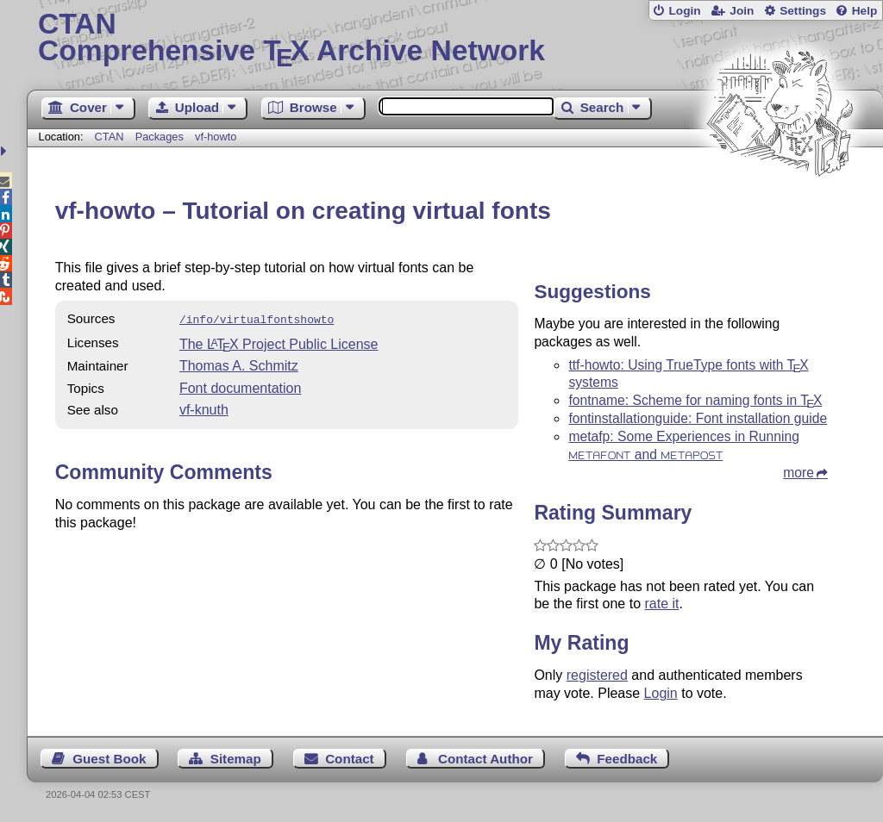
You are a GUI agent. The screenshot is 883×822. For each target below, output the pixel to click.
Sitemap (235, 758)
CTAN (109, 136)
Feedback (627, 758)
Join (742, 10)
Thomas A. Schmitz (238, 364)
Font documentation (240, 386)
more (798, 472)
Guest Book (109, 758)
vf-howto (215, 136)
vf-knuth (204, 408)
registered (597, 675)
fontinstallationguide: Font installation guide (697, 418)
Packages (161, 136)
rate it (661, 603)
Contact (349, 758)
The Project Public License (279, 342)
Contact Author (485, 758)
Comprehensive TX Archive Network (455, 38)
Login (684, 10)
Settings (803, 10)
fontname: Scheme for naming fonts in (695, 400)
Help (865, 10)
